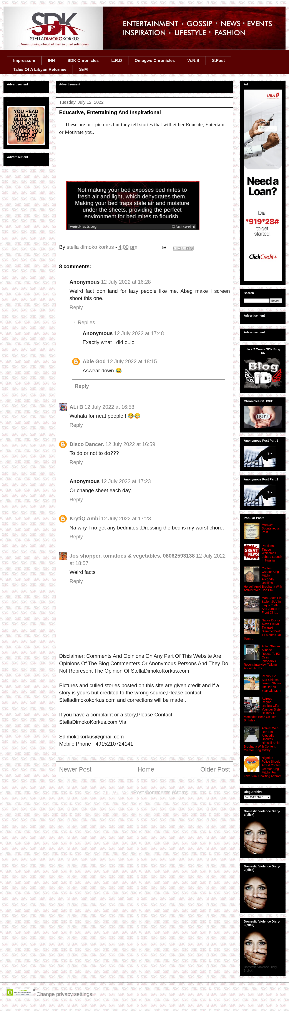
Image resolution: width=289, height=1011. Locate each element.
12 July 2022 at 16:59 (130, 444)
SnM (83, 69)
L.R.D (116, 60)
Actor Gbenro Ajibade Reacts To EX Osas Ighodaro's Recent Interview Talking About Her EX (262, 657)
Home (146, 769)
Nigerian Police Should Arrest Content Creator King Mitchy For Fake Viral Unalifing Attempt (262, 767)
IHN (51, 60)
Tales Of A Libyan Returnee (39, 69)
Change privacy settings (64, 994)
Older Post (215, 769)
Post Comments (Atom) (160, 792)
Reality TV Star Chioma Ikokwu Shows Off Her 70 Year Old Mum (271, 683)
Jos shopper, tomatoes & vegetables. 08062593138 (132, 556)
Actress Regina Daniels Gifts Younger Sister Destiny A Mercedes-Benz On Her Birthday (263, 709)
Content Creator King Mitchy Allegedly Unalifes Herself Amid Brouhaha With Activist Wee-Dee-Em (263, 579)
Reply (76, 307)
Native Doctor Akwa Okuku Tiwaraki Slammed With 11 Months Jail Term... (263, 629)
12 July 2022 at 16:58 (110, 407)
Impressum (24, 60)
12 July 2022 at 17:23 (126, 481)
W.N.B (193, 60)
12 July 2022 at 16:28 (126, 282)
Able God (94, 361)
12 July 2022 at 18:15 (132, 361)
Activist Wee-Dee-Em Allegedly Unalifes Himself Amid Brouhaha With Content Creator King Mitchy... (261, 739)
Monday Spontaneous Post (271, 528)
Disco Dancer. (87, 444)
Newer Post (75, 769)
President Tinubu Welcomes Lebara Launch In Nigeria (272, 553)
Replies (86, 322)
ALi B (76, 407)
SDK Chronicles (83, 60)
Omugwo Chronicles (155, 60)
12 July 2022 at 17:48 (139, 333)
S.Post (218, 60)
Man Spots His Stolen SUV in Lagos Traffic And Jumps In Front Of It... (272, 605)
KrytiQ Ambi (85, 518)
